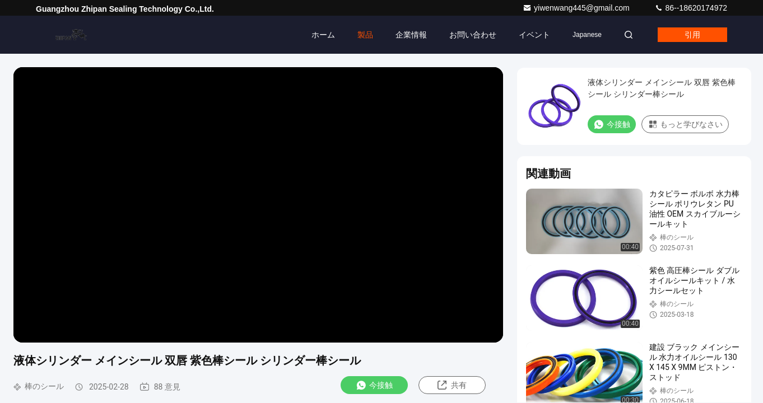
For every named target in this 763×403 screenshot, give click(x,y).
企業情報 (411, 34)
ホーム (323, 34)
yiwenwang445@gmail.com (577, 7)
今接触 (374, 385)
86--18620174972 (690, 7)
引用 (692, 34)
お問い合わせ (472, 34)
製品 (365, 34)
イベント (534, 34)
